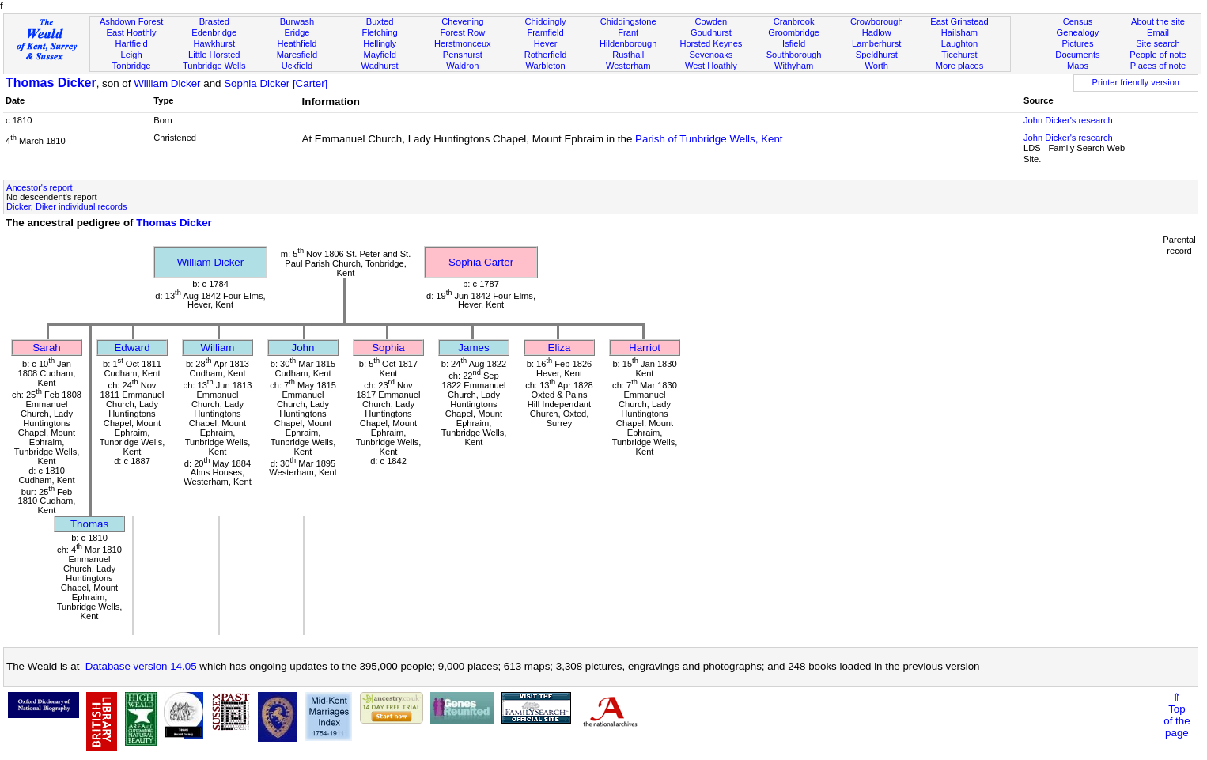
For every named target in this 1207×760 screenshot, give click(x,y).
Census (1078, 21)
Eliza (559, 348)
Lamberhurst (876, 43)
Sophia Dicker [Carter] (275, 83)
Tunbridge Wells (214, 65)
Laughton (959, 43)
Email (1158, 32)
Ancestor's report (39, 187)
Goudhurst (711, 32)
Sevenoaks (710, 54)
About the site (1158, 21)
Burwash (297, 21)
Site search (1158, 43)
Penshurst (462, 54)
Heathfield (296, 43)
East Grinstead (959, 21)
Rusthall (628, 54)
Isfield (793, 43)
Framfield (545, 32)
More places (960, 65)
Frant (628, 32)
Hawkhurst (214, 43)
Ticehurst (959, 54)
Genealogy (1078, 32)
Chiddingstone (628, 21)
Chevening (462, 21)
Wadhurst (380, 65)
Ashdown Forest (131, 21)
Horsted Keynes (710, 43)
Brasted (214, 21)
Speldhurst (877, 54)
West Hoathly (711, 65)
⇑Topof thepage (1176, 715)
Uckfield (297, 65)
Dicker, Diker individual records (66, 206)
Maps (1077, 65)
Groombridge (793, 32)
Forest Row (462, 32)
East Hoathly (132, 32)
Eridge (296, 32)
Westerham (628, 65)
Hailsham (959, 32)
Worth (876, 65)
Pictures (1077, 43)
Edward (131, 348)
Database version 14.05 (141, 666)
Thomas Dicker (51, 82)
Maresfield (297, 54)
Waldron (462, 65)
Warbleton (545, 65)
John (303, 348)
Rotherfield (545, 54)
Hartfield (131, 43)
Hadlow (876, 32)
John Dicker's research (1068, 120)
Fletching (380, 32)
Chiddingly (545, 21)
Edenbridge (213, 32)
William (218, 348)
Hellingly (379, 43)
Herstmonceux (462, 43)
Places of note (1158, 65)
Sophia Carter (480, 262)
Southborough (794, 54)
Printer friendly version (1135, 82)
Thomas (89, 524)
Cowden (711, 21)
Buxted (380, 21)
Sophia (388, 348)
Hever (546, 43)
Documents (1077, 54)
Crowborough (876, 21)
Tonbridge (131, 65)
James (473, 348)
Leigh (131, 54)
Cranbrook (794, 21)
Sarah (46, 348)
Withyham (793, 65)
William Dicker (167, 83)
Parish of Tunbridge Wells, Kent (708, 139)
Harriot (644, 348)
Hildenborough (628, 43)
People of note (1157, 54)
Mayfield (379, 54)
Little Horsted (214, 54)
